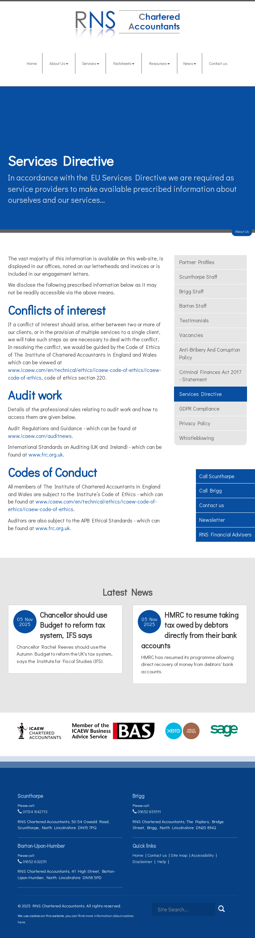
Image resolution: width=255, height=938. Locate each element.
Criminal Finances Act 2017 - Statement (210, 375)
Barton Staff (193, 305)
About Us (58, 63)
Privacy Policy (194, 423)
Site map (179, 855)
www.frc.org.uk (46, 454)
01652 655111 (146, 811)
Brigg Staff (191, 291)
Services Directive (200, 393)
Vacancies (191, 334)
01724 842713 (32, 811)
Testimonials (194, 320)
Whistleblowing (196, 437)
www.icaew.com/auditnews (40, 435)
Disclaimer (142, 861)
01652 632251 (32, 861)
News (189, 63)
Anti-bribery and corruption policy (209, 353)
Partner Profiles (196, 261)
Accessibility (202, 855)
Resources (159, 63)
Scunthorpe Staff (198, 276)
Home (32, 63)
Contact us (218, 63)
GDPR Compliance (199, 408)
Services (90, 63)
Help (161, 861)
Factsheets (123, 63)
